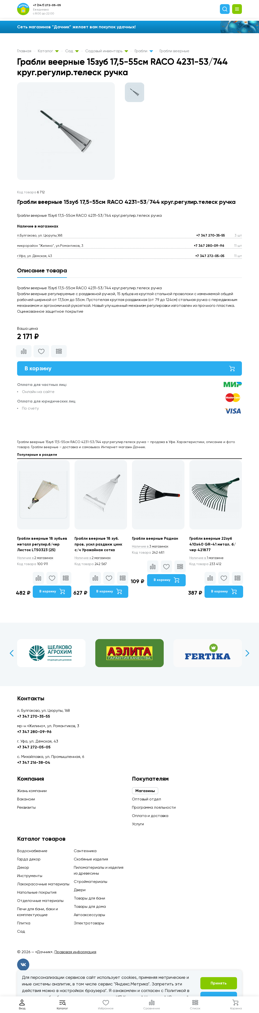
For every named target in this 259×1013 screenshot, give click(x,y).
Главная (24, 51)
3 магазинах (151, 546)
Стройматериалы (90, 881)
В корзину (129, 368)
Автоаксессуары (89, 914)
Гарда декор (29, 859)
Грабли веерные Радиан (156, 538)
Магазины (145, 790)
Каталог (48, 51)
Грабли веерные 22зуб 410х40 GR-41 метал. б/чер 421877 (212, 544)
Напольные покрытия (36, 892)
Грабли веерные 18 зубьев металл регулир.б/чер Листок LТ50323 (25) (42, 544)
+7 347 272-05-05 (209, 256)
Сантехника (85, 850)
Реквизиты (26, 807)
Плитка (23, 923)
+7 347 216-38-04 (33, 762)
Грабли (144, 51)
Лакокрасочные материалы (43, 884)
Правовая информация (75, 952)
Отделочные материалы (40, 900)
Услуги (138, 824)
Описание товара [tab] (42, 270)
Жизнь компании (32, 790)
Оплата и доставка (150, 815)
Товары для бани (89, 898)
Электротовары (89, 923)
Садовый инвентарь (106, 51)
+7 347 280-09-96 (209, 246)
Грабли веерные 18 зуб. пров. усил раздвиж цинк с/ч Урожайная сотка (99, 544)
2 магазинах (36, 558)
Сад (72, 51)
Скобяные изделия (91, 859)
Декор (23, 867)
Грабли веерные (174, 51)
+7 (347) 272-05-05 (47, 5)
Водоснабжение (32, 850)
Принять (219, 983)
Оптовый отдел (146, 799)
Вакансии (26, 799)
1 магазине (207, 558)
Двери (80, 890)
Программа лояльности (154, 807)
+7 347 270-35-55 (210, 235)
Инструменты (29, 875)
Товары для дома (90, 906)
